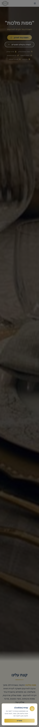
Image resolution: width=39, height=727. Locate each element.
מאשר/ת (19, 721)
